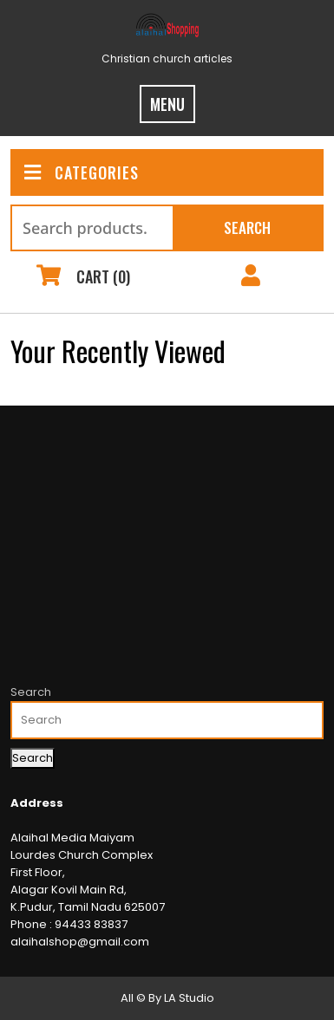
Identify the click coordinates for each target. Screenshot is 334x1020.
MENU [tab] (167, 104)
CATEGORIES (81, 172)
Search (247, 227)
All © (133, 998)
